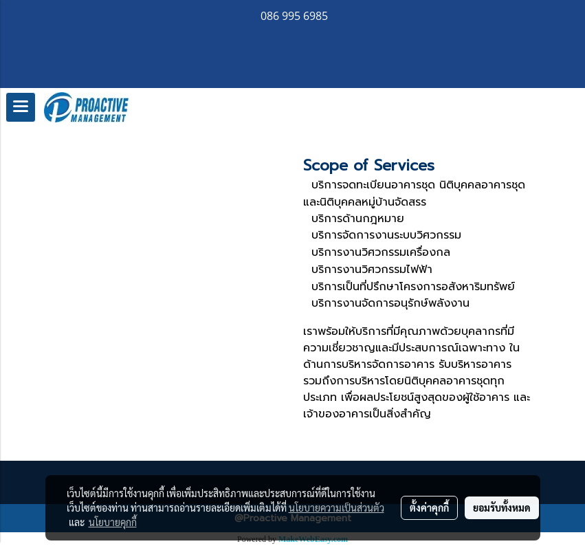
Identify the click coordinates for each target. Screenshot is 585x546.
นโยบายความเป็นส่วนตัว (336, 507)
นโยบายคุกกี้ (113, 522)
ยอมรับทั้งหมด (502, 507)
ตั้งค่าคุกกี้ (429, 507)
